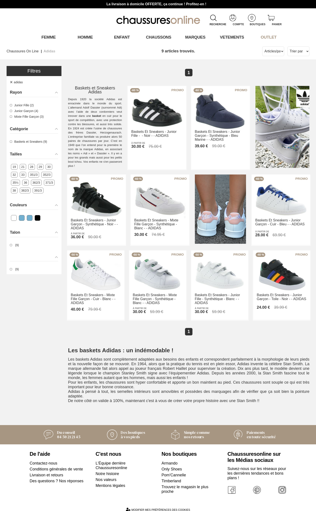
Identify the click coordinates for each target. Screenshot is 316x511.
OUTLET (268, 37)
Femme (48, 37)
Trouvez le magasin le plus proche (185, 485)
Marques (194, 37)
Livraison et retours (46, 471)
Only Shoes (172, 465)
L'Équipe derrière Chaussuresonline (111, 461)
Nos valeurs (106, 476)
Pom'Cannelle (174, 471)
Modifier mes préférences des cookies (158, 505)
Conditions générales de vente (56, 465)
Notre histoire (107, 470)
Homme (84, 37)
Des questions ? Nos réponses (56, 477)
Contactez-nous (43, 459)
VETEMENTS (231, 37)
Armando (170, 459)
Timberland (171, 477)
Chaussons (158, 37)
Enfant (121, 37)
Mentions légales (110, 481)
